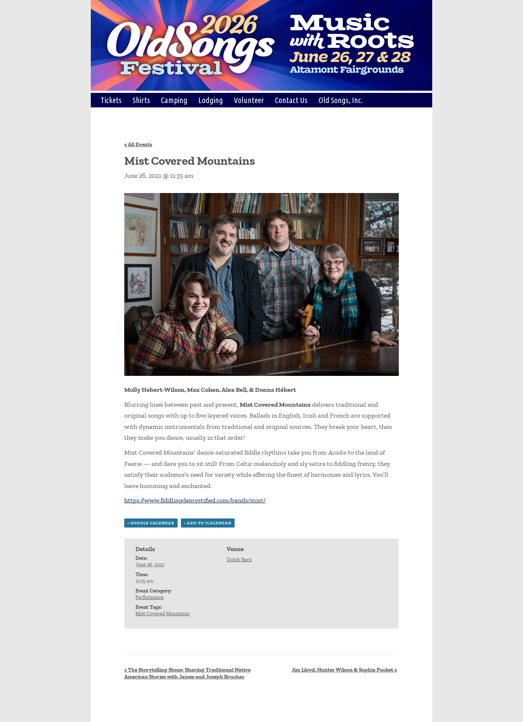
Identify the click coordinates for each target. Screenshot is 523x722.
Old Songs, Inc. (341, 99)
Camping (174, 99)
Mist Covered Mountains (162, 614)
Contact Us (291, 99)
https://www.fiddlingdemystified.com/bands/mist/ (194, 500)
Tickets (111, 99)
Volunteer (249, 99)
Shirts (141, 99)
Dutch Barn (239, 560)
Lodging (210, 99)
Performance (149, 597)
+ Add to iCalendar (207, 523)
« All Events (138, 144)
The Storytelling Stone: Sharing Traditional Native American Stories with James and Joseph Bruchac (187, 673)
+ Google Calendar (150, 523)
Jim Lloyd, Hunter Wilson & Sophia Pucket (344, 669)
